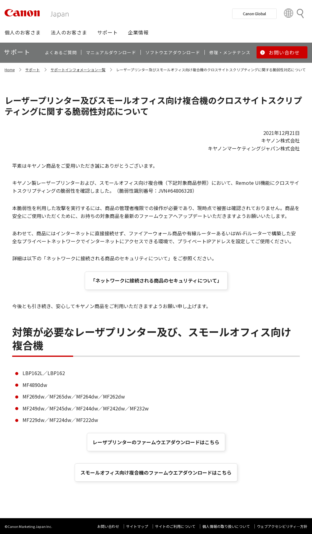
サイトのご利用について (175, 526)
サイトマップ (137, 526)
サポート (32, 69)
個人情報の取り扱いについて (226, 526)
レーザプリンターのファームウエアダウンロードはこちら (156, 442)
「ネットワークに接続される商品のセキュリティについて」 (156, 280)
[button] (23, 32)
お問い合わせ (108, 526)
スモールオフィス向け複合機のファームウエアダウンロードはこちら (156, 472)
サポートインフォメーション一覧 (78, 69)
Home (10, 69)
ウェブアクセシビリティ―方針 (282, 526)
